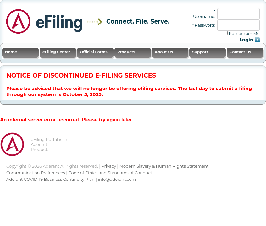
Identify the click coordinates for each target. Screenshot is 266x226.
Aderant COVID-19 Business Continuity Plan (50, 179)
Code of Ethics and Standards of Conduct (110, 172)
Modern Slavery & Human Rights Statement (164, 166)
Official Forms (94, 52)
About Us (164, 52)
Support (200, 52)
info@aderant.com (117, 179)
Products (126, 52)
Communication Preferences (35, 172)
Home (11, 52)
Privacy (109, 166)
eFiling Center (56, 52)
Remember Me (244, 33)
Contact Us (240, 52)
